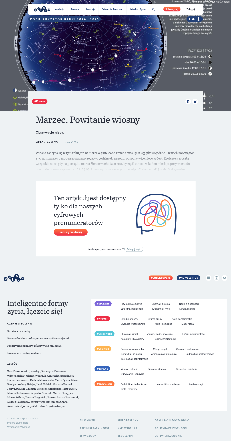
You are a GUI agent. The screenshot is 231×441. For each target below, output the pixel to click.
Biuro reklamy (127, 420)
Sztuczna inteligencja (132, 308)
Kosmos (40, 101)
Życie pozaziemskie (182, 319)
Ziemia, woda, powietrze (160, 334)
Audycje (59, 9)
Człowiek (104, 349)
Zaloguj (190, 9)
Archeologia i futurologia (163, 354)
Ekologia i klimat (129, 334)
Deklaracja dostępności (172, 420)
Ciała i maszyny (129, 389)
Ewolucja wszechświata (133, 323)
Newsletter (189, 278)
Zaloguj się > (134, 249)
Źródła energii (196, 384)
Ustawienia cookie (168, 436)
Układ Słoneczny (129, 319)
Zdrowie (103, 369)
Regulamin (125, 436)
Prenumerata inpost (94, 428)
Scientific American (112, 9)
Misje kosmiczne (163, 323)
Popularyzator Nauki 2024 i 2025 (64, 19)
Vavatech (25, 427)
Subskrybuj (172, 9)
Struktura (104, 303)
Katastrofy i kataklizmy (132, 339)
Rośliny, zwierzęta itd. (165, 339)
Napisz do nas (127, 428)
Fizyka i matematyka (131, 304)
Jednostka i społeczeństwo (200, 354)
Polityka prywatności (171, 428)
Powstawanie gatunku (132, 349)
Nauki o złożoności (189, 304)
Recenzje (90, 9)
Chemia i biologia (161, 304)
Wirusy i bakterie (129, 369)
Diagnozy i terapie (157, 369)
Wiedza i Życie (138, 9)
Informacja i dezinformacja (134, 359)
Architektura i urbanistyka (134, 384)
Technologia (105, 384)
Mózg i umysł (160, 349)
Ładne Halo (22, 422)
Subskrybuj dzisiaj (71, 232)
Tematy (75, 9)
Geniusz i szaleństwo (187, 349)
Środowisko (105, 334)
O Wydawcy (88, 436)
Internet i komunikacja (168, 384)
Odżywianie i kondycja (132, 374)
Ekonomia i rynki (161, 308)
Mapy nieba (188, 323)
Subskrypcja (161, 278)
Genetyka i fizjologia (131, 354)
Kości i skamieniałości (193, 334)
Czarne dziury (155, 319)
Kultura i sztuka (187, 308)
